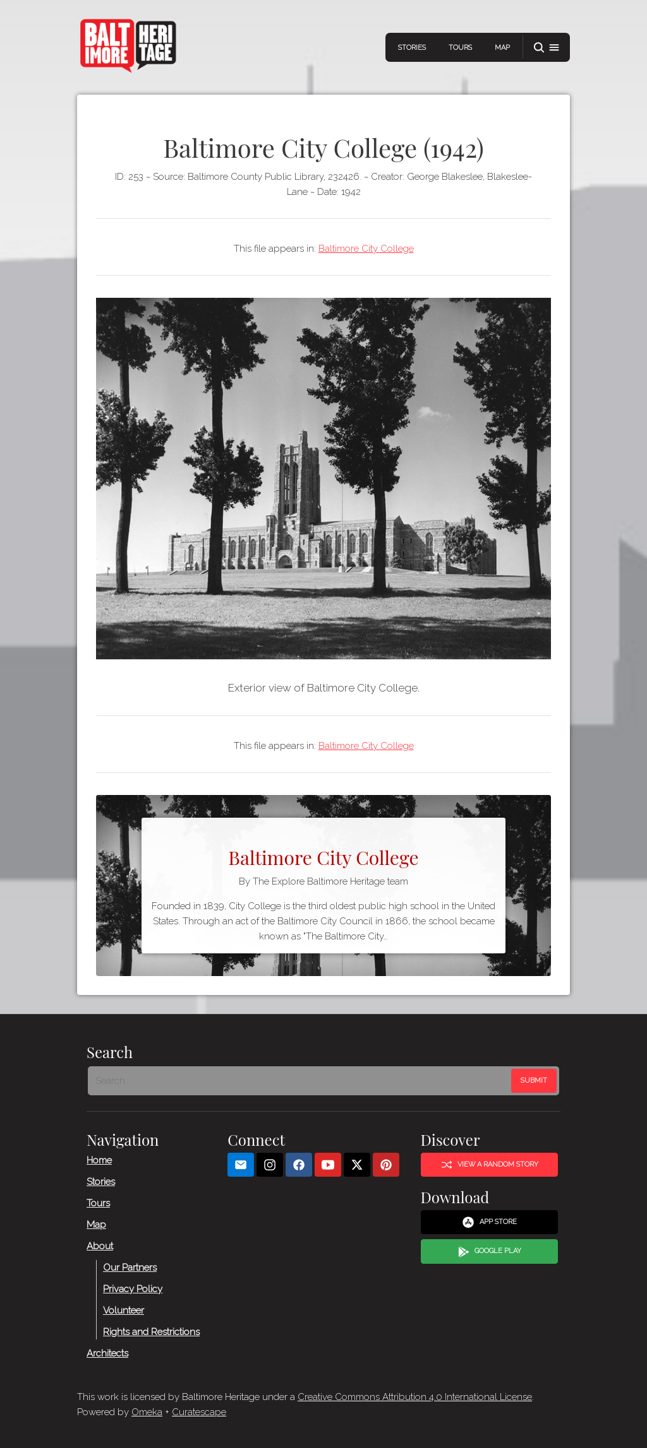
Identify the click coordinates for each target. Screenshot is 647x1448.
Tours (460, 48)
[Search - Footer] (300, 1081)
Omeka (146, 1412)
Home (99, 1160)
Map (502, 48)
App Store (489, 1222)
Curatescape (199, 1412)
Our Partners (130, 1267)
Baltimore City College (366, 248)
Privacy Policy (132, 1289)
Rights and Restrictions (151, 1332)
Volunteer (123, 1310)
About (100, 1246)
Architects (107, 1353)
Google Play (489, 1251)
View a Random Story (489, 1164)
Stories (412, 48)
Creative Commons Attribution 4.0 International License (415, 1397)
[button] (546, 47)
